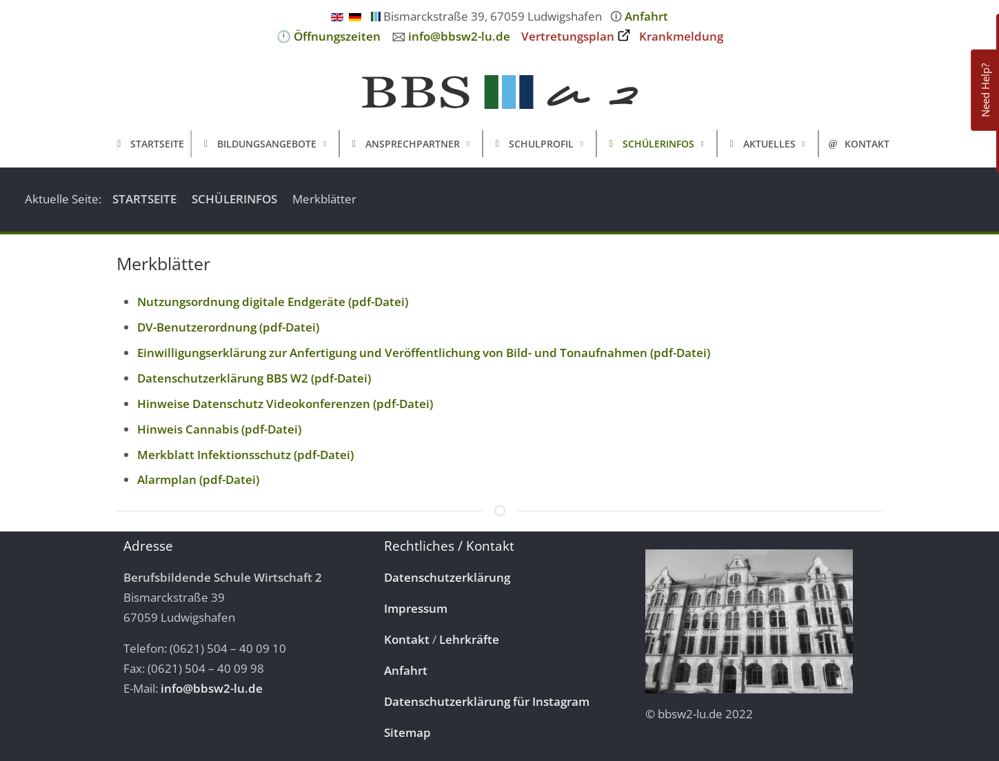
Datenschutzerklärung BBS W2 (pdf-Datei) (254, 378)
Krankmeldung (681, 36)
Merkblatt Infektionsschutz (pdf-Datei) (245, 455)
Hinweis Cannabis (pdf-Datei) (219, 429)
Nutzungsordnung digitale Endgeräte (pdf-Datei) (272, 302)
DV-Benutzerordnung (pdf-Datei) (228, 327)
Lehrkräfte (469, 639)
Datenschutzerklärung (447, 577)
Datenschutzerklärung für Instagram (486, 701)
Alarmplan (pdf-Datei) (198, 479)
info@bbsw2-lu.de (459, 36)
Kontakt (407, 639)
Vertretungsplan (567, 36)
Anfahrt (646, 16)
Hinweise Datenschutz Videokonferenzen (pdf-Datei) (285, 404)
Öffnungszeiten (337, 36)
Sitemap (407, 732)
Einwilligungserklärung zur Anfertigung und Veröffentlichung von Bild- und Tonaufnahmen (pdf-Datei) (423, 353)
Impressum (415, 608)
